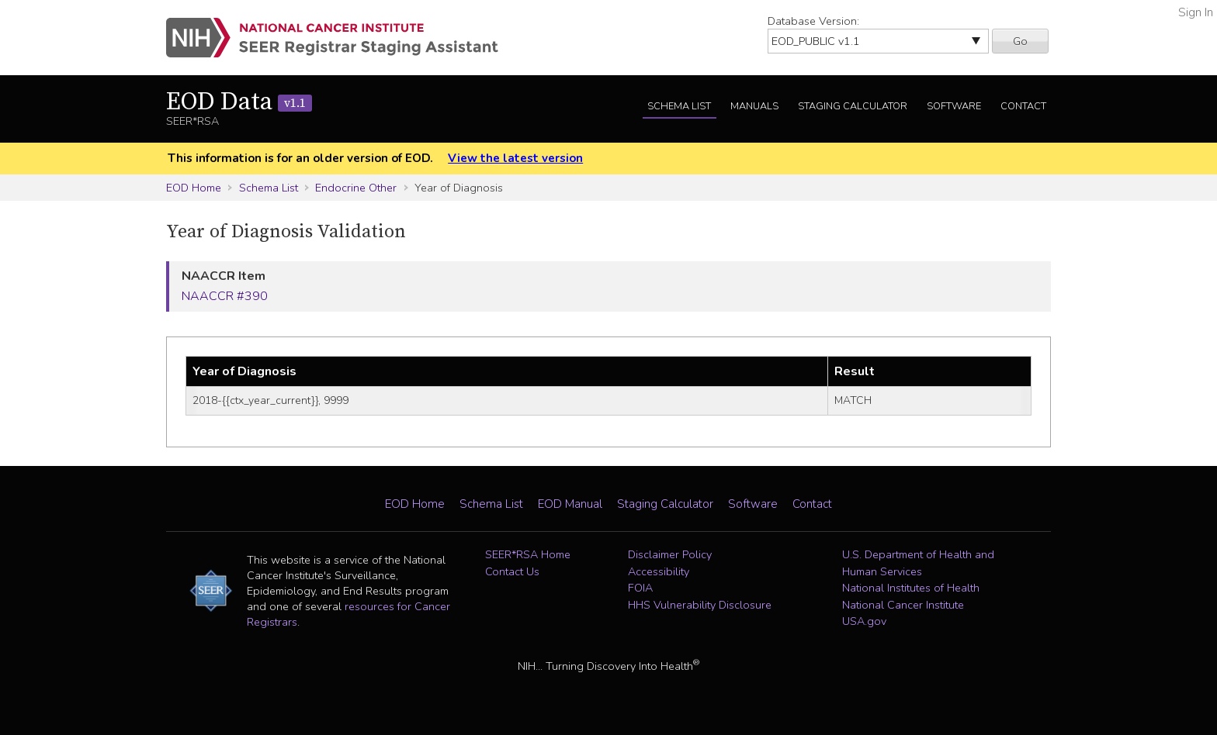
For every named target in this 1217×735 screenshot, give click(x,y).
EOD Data (239, 102)
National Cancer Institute (903, 604)
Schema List (679, 106)
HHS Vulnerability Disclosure (699, 604)
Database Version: (813, 21)
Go (1020, 41)
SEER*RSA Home (527, 554)
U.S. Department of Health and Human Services (918, 563)
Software (954, 106)
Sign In (1195, 12)
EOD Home (193, 187)
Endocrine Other (356, 187)
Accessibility (658, 571)
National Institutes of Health (910, 587)
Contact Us (512, 571)
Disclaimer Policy (670, 554)
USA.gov (864, 621)
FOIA (640, 587)
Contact (1023, 106)
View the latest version (515, 158)
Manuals (754, 106)
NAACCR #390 (225, 296)
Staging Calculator (852, 106)
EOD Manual (570, 504)
